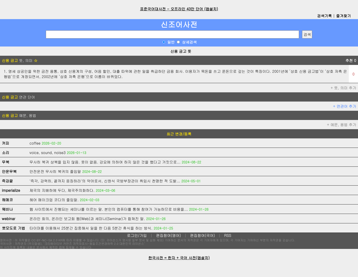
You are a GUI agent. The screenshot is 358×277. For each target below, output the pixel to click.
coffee (35, 143)
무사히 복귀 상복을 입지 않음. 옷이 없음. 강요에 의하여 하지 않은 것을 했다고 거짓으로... (104, 162)
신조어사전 (179, 24)
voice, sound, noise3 (47, 152)
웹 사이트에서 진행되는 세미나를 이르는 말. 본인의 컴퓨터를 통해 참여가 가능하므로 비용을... (108, 209)
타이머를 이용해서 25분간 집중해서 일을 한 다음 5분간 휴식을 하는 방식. (90, 228)
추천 (350, 60)
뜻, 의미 (20, 60)
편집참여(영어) (168, 235)
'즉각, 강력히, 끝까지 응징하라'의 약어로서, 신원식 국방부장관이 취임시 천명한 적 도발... (104, 181)
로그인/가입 (137, 235)
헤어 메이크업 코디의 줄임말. (54, 199)
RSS (227, 235)
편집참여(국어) (202, 235)
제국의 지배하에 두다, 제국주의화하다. (62, 190)
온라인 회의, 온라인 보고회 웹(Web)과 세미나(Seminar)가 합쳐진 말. (87, 218)
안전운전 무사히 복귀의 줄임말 (55, 171)
